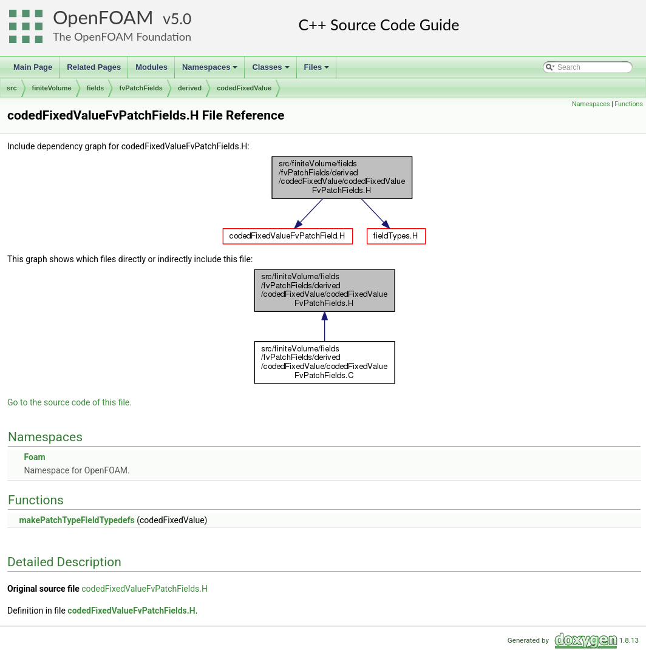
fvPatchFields (141, 88)
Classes (271, 70)
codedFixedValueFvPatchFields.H (144, 589)
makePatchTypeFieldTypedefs (76, 520)
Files (318, 70)
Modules (151, 67)
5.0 (181, 18)
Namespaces (211, 70)
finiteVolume (52, 88)
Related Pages (94, 67)
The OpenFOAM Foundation (122, 36)
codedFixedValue (244, 88)
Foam (34, 457)
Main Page (32, 67)
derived (190, 88)
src (12, 88)
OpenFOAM (103, 17)
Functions (628, 104)
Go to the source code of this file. (69, 402)
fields (95, 88)
